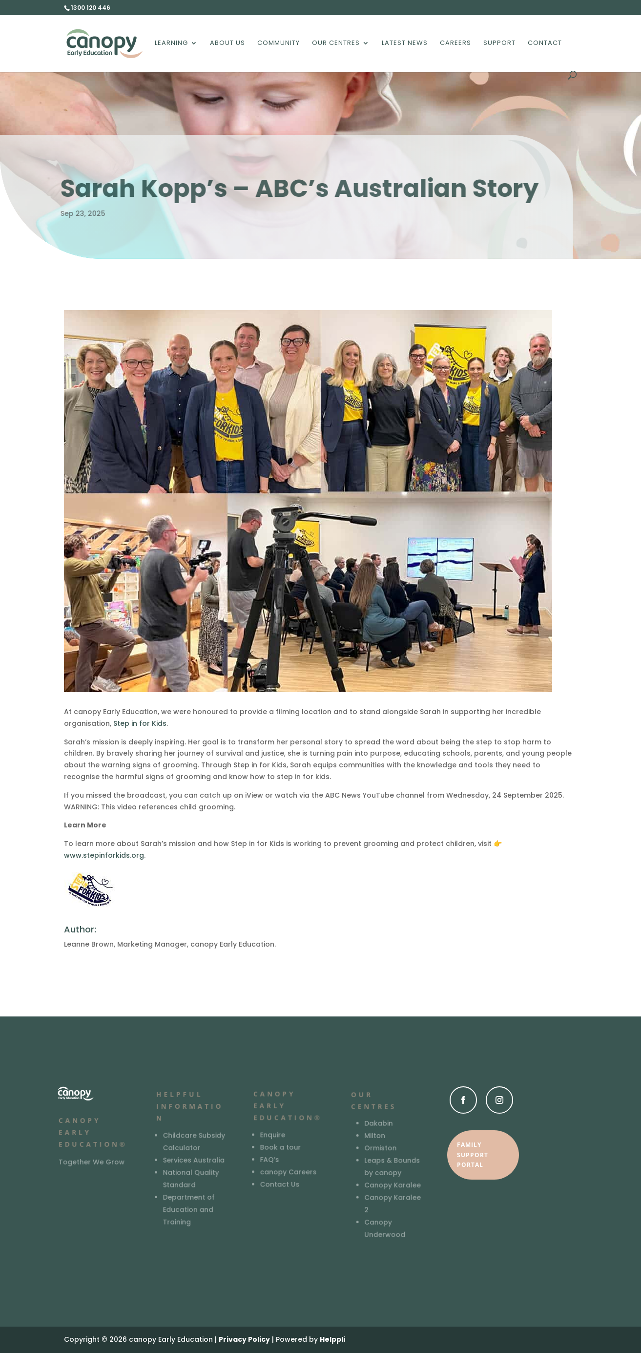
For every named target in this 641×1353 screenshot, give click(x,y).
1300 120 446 (90, 7)
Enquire (273, 1135)
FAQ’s (270, 1159)
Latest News (405, 43)
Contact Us (280, 1183)
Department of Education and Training (188, 1209)
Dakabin (378, 1124)
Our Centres (336, 43)
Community (278, 43)
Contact (545, 43)
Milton (374, 1136)
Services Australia (193, 1159)
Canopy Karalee (392, 1185)
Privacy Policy (244, 1339)
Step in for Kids (139, 723)
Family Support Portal (472, 1155)
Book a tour (281, 1147)
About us (227, 43)
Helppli (332, 1339)
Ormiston (380, 1148)
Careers (455, 43)
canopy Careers (288, 1171)
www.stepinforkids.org (104, 855)
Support (499, 43)
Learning (171, 43)
